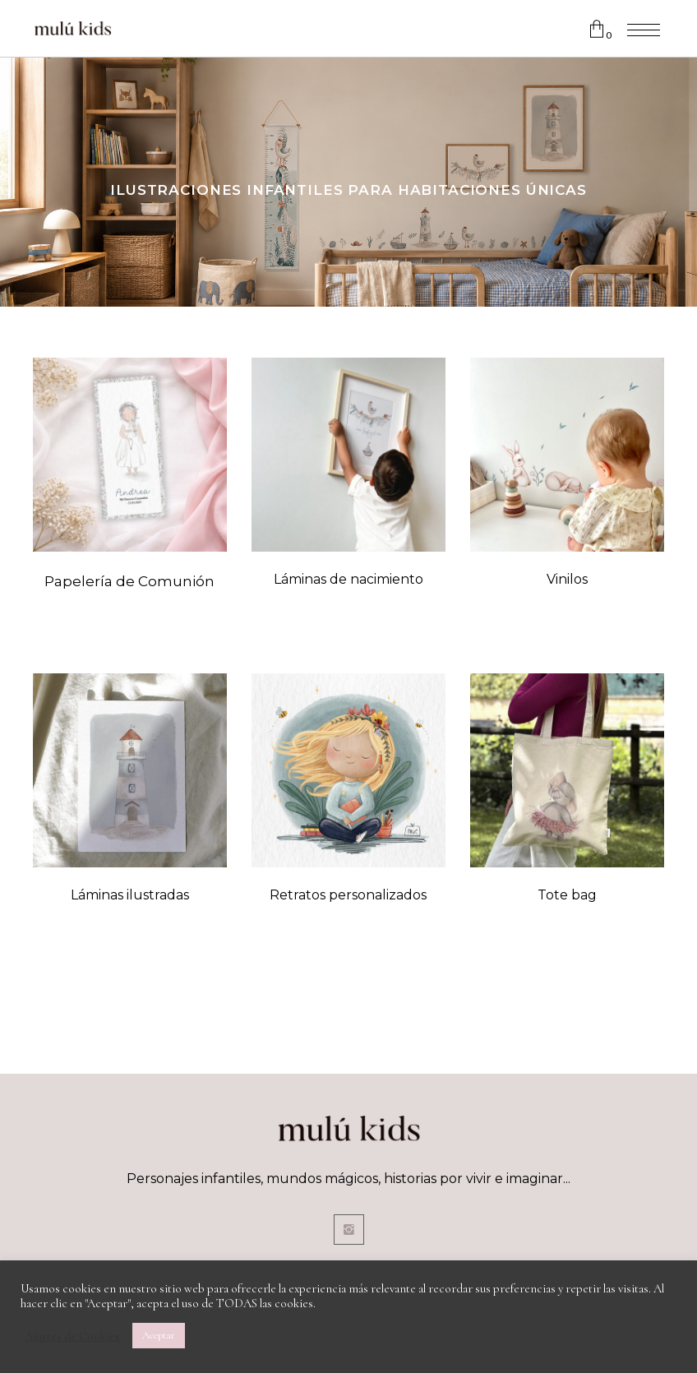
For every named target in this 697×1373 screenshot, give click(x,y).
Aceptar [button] (158, 1335)
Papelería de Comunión (129, 581)
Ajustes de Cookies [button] (72, 1336)
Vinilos (567, 579)
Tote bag (567, 895)
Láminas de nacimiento (348, 579)
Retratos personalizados (348, 895)
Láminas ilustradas (130, 895)
